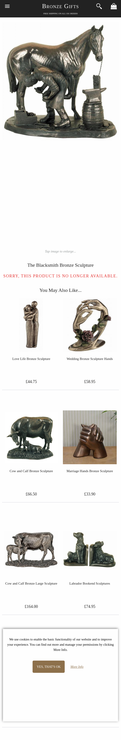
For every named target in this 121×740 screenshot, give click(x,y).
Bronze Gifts (60, 6)
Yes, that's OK (49, 667)
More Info (77, 667)
